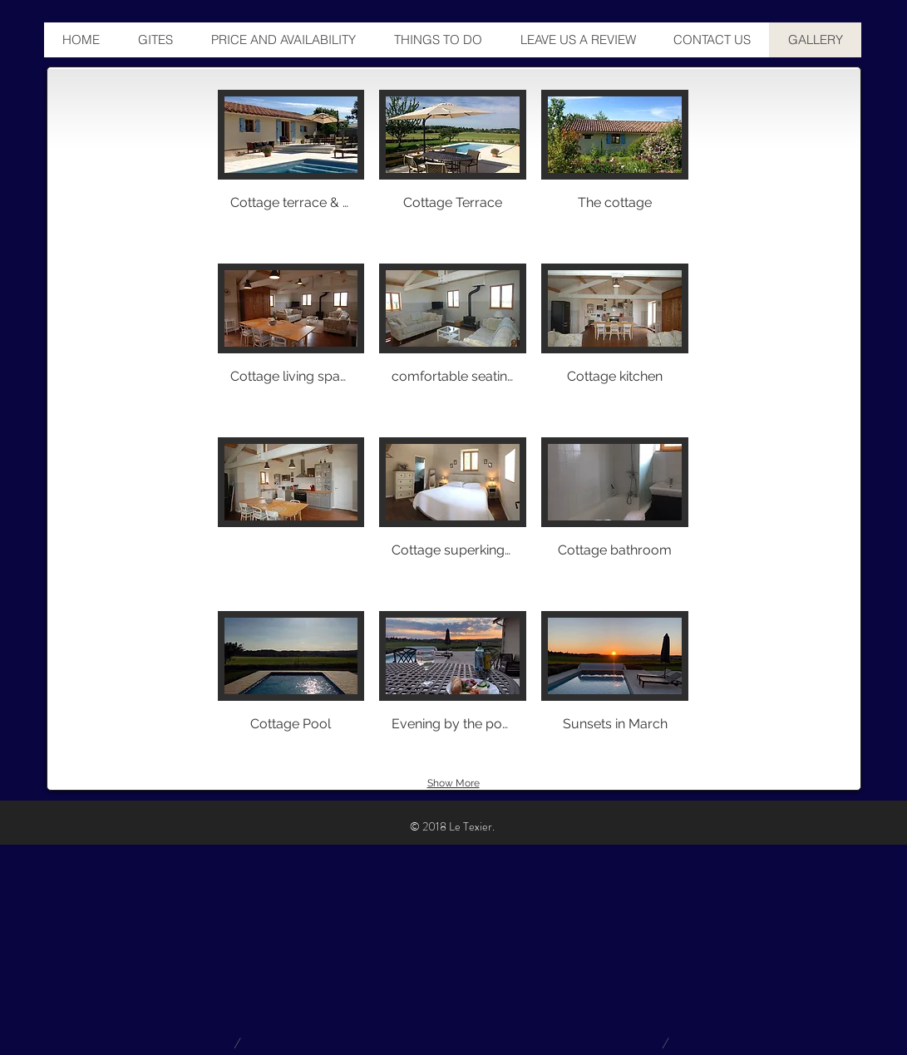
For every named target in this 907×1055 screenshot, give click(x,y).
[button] (291, 169)
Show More (453, 783)
